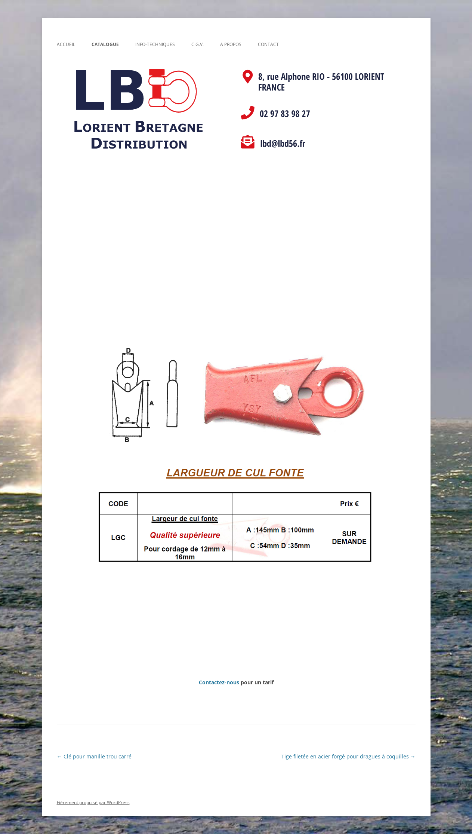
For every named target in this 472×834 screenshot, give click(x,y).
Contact (268, 44)
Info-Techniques (155, 44)
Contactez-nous (219, 682)
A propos (230, 44)
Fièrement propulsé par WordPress (93, 802)
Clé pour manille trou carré (94, 756)
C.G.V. (197, 44)
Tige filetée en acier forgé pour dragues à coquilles (348, 756)
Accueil (66, 44)
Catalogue (105, 44)
